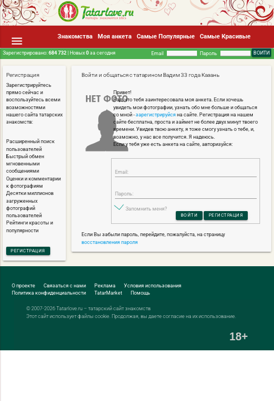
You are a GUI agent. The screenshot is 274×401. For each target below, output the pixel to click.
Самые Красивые (225, 36)
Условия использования (152, 287)
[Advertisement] (130, 371)
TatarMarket (108, 294)
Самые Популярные (166, 36)
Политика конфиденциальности (49, 294)
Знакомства (75, 36)
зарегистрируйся (156, 115)
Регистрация (30, 251)
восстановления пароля (109, 244)
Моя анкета (115, 36)
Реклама (105, 287)
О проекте (23, 287)
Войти (187, 217)
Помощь (140, 294)
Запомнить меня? (146, 210)
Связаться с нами (65, 287)
